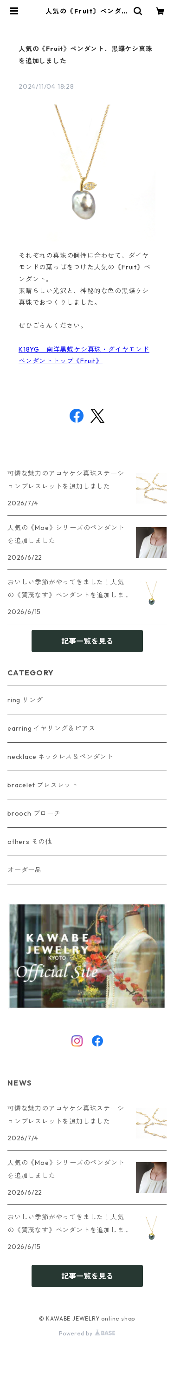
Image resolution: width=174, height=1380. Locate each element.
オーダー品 (24, 870)
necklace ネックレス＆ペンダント (60, 756)
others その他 (29, 841)
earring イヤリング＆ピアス (51, 728)
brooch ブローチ (34, 813)
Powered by (87, 1333)
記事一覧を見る (87, 641)
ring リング (25, 700)
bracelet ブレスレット (42, 785)
